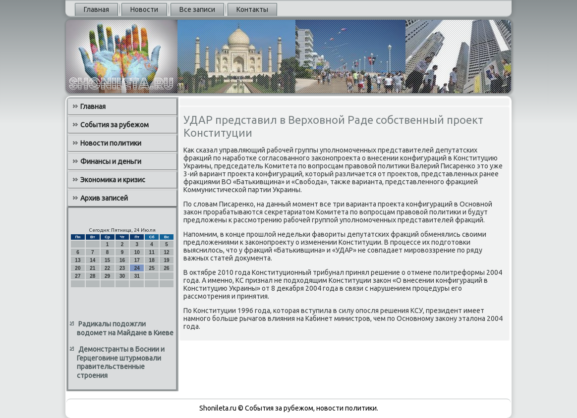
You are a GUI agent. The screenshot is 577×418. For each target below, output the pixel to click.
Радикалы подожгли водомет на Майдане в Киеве (125, 328)
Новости (144, 9)
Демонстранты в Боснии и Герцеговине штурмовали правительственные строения (121, 362)
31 (137, 276)
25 (152, 268)
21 (92, 268)
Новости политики (110, 143)
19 (166, 260)
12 (166, 252)
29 (107, 276)
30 (122, 276)
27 (77, 276)
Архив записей (104, 198)
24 (137, 268)
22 (107, 268)
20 (77, 268)
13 (77, 260)
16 (122, 260)
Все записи (197, 9)
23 (122, 268)
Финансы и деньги (110, 161)
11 (152, 252)
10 (137, 252)
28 (92, 276)
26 (166, 268)
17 (137, 260)
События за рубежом (114, 125)
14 (92, 260)
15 (107, 260)
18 (152, 260)
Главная (96, 9)
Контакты (252, 9)
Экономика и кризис (112, 180)
